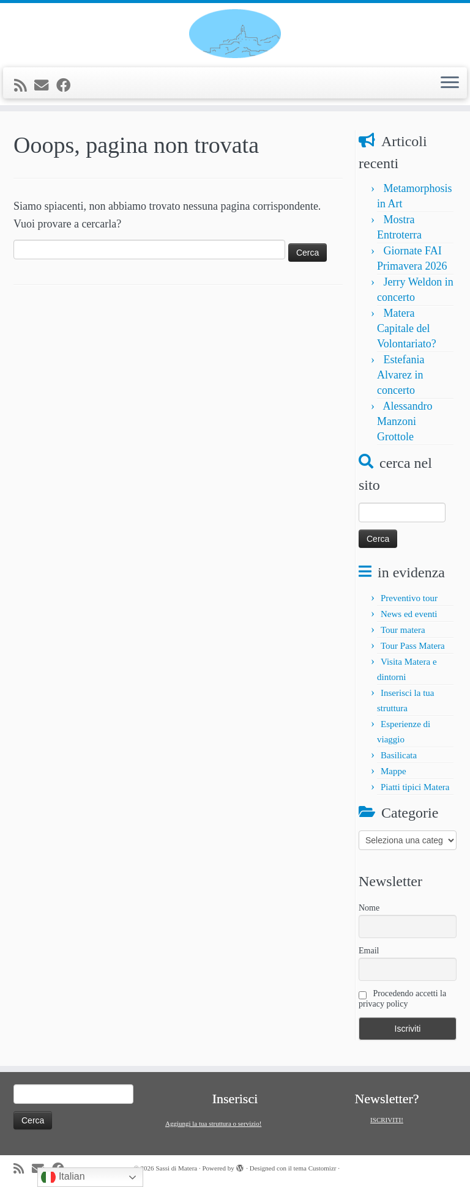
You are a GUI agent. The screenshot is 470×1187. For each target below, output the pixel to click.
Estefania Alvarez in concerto (400, 374)
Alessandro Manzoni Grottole (405, 421)
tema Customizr (315, 1168)
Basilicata (399, 755)
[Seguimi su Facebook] (67, 86)
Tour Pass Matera (413, 646)
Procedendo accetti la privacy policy (402, 998)
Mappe (393, 771)
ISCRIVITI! (386, 1119)
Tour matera (403, 630)
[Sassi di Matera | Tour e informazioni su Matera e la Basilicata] (235, 33)
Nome (369, 907)
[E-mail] (45, 86)
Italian (62, 1177)
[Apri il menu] (450, 83)
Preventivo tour (409, 598)
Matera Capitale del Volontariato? (406, 328)
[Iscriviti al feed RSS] (24, 86)
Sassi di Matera (176, 1168)
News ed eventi (409, 614)
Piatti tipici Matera (415, 787)
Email (369, 950)
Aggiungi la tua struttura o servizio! (213, 1123)
